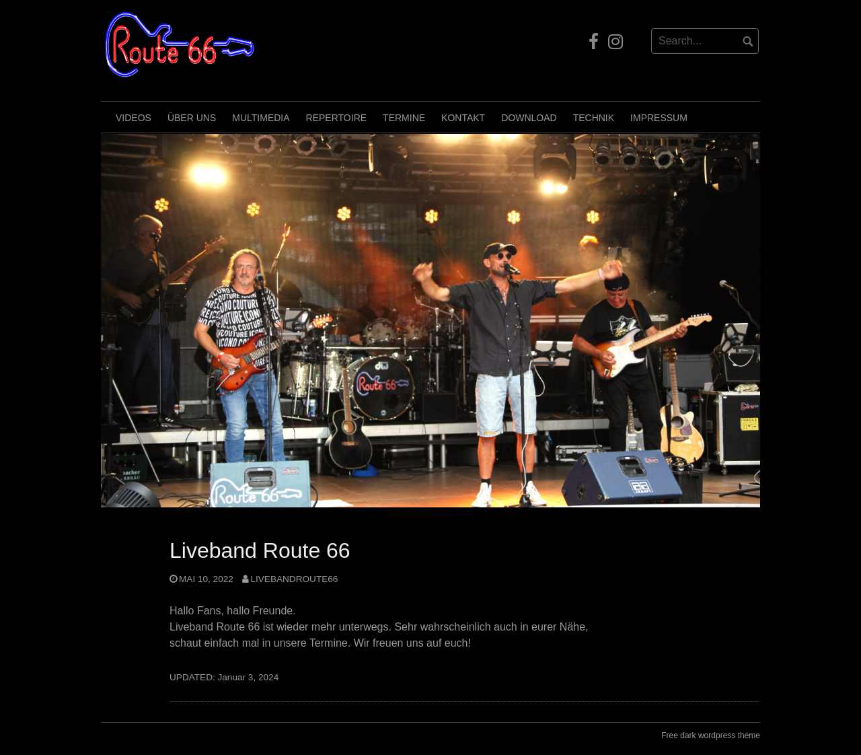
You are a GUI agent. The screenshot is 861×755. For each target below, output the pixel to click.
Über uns (191, 117)
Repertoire (336, 117)
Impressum (658, 117)
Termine (404, 117)
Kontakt (463, 117)
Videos (133, 117)
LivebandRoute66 (294, 579)
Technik (593, 117)
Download (528, 117)
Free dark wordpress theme (710, 735)
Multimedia (260, 117)
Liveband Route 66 (260, 550)
